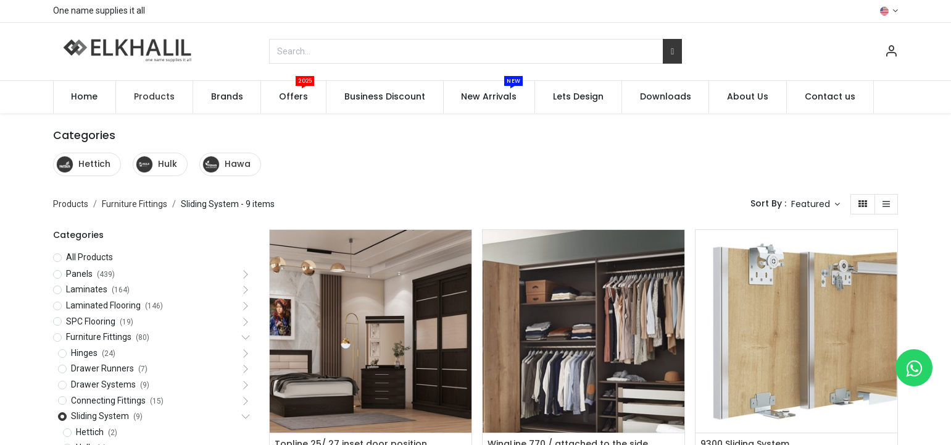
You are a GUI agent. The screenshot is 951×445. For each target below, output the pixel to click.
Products (70, 204)
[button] (816, 204)
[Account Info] (891, 52)
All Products (89, 257)
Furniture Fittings (134, 204)
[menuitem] (85, 97)
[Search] (672, 51)
